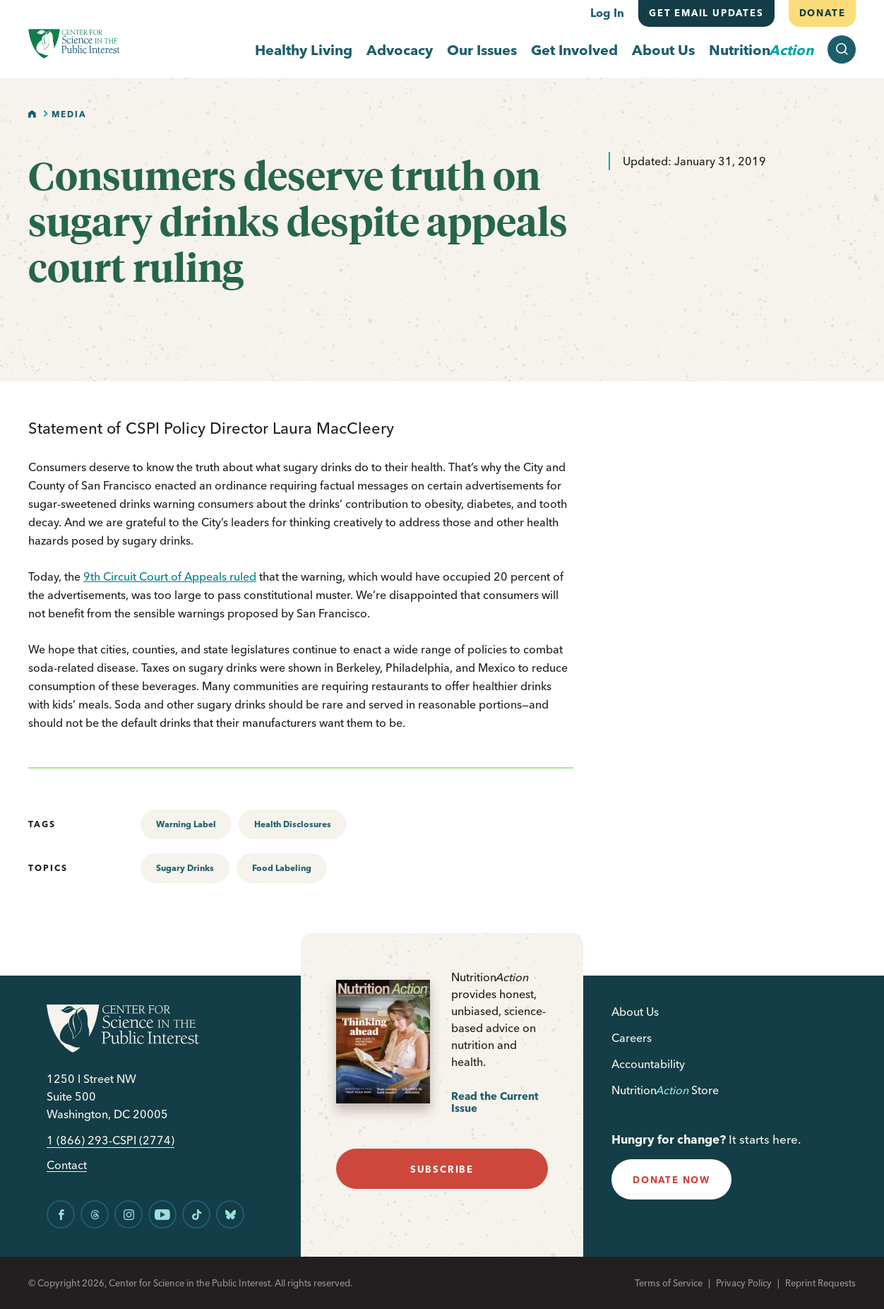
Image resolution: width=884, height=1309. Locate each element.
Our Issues (482, 50)
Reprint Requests (820, 1283)
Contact (67, 1165)
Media (69, 114)
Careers (631, 1038)
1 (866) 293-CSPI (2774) (110, 1140)
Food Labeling (281, 868)
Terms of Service (669, 1283)
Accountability (648, 1064)
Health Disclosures (292, 824)
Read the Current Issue (495, 1102)
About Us (663, 50)
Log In (607, 13)
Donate (822, 12)
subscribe (442, 1169)
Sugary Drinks (185, 868)
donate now (671, 1179)
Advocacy (399, 50)
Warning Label (186, 824)
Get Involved (574, 50)
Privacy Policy (744, 1283)
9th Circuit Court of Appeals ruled (169, 576)
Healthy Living (303, 50)
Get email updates (706, 12)
